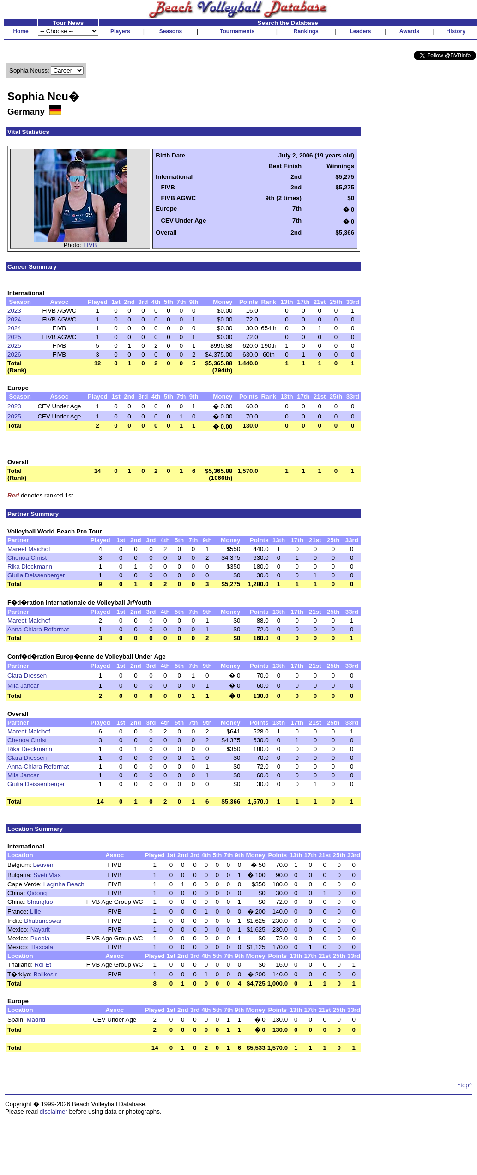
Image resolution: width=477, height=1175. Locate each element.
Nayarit (40, 929)
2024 (14, 319)
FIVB (90, 245)
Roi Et (43, 964)
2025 (14, 336)
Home (20, 31)
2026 (14, 354)
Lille (35, 911)
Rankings (306, 31)
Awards (409, 31)
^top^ (465, 1085)
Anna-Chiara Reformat (38, 629)
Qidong (37, 893)
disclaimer (53, 1111)
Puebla (40, 938)
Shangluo (40, 901)
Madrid (36, 1019)
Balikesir (45, 974)
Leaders (360, 31)
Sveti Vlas (46, 875)
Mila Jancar (23, 685)
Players (120, 31)
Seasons (170, 31)
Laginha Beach (64, 884)
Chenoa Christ (27, 557)
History (456, 31)
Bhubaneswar (43, 920)
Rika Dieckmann (29, 566)
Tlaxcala (41, 947)
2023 (14, 310)
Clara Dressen (27, 675)
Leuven (43, 864)
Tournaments (237, 31)
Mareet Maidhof (28, 548)
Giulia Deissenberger (36, 575)
